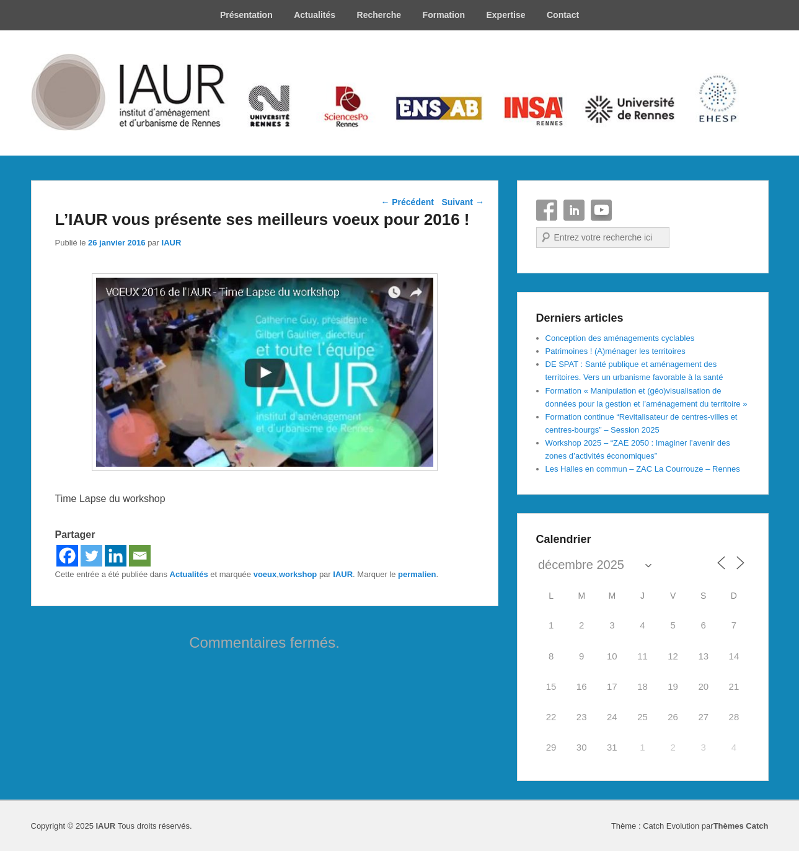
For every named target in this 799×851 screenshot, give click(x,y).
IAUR (172, 242)
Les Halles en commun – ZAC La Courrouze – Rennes (642, 469)
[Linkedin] (115, 556)
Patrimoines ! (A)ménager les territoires (615, 351)
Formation (444, 15)
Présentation (246, 15)
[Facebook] (67, 556)
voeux (265, 574)
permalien (417, 574)
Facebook (546, 210)
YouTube (601, 210)
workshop (298, 574)
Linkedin (574, 210)
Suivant (462, 202)
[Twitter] (91, 556)
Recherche (379, 15)
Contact (563, 15)
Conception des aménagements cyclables (620, 338)
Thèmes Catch (741, 826)
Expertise (505, 15)
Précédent (407, 202)
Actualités (314, 15)
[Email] (140, 556)
